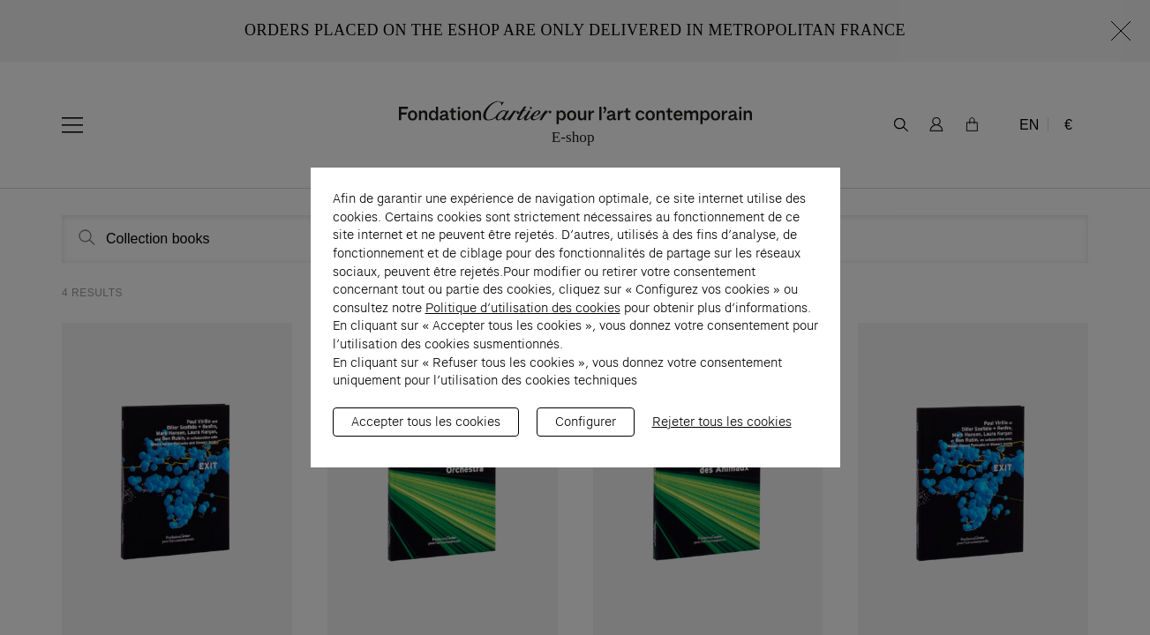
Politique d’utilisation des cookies (522, 317)
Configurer (585, 430)
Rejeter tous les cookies (722, 430)
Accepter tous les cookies (425, 430)
